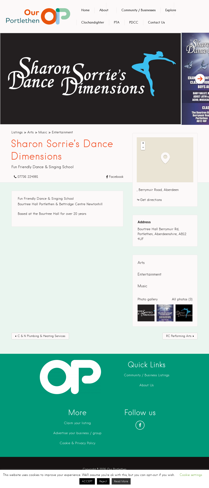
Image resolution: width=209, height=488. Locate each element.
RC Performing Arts (178, 336)
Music (42, 132)
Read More (121, 481)
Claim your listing (77, 423)
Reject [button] (103, 481)
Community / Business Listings (146, 375)
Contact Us (156, 22)
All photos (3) (182, 299)
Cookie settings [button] (191, 475)
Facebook (116, 177)
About (103, 10)
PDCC (133, 22)
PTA (116, 22)
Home (85, 10)
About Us (146, 385)
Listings (17, 132)
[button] (167, 158)
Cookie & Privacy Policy (77, 443)
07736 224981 (28, 177)
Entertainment (62, 132)
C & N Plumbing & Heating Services (41, 336)
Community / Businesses (138, 10)
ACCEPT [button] (87, 481)
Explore (170, 10)
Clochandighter (92, 22)
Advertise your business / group (77, 433)
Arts (30, 132)
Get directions (151, 200)
